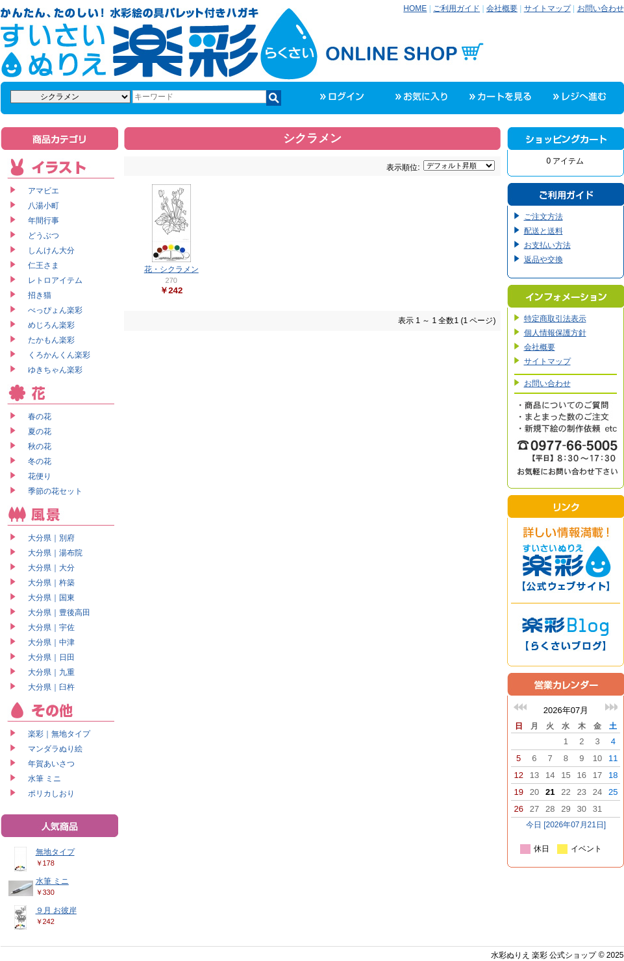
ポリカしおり (51, 793)
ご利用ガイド (456, 8)
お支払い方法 (547, 245)
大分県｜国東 (51, 597)
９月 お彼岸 (56, 910)
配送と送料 (543, 231)
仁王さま (43, 265)
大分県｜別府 (51, 537)
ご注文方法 (543, 216)
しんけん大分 (51, 250)
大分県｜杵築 (51, 582)
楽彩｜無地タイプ (59, 733)
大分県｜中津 (51, 642)
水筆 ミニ (44, 778)
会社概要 (502, 8)
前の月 (520, 707)
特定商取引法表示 (555, 318)
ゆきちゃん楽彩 (55, 369)
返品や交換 (543, 259)
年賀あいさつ (51, 763)
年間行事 (43, 220)
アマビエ (43, 190)
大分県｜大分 (51, 567)
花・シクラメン (171, 269)
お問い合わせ (600, 8)
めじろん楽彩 (51, 325)
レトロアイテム (55, 280)
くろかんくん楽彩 (59, 354)
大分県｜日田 (51, 657)
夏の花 (39, 431)
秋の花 (39, 446)
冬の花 (39, 461)
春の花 (39, 416)
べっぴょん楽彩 (55, 310)
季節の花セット (55, 491)
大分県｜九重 (51, 672)
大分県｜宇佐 (51, 627)
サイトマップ (547, 8)
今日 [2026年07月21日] (566, 824)
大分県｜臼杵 (51, 687)
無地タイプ (55, 852)
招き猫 (39, 295)
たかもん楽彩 (51, 340)
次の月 (611, 707)
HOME (415, 8)
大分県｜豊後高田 (59, 612)
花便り (39, 476)
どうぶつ (43, 235)
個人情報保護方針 (555, 332)
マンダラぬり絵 (55, 748)
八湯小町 (43, 205)
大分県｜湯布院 (55, 552)
